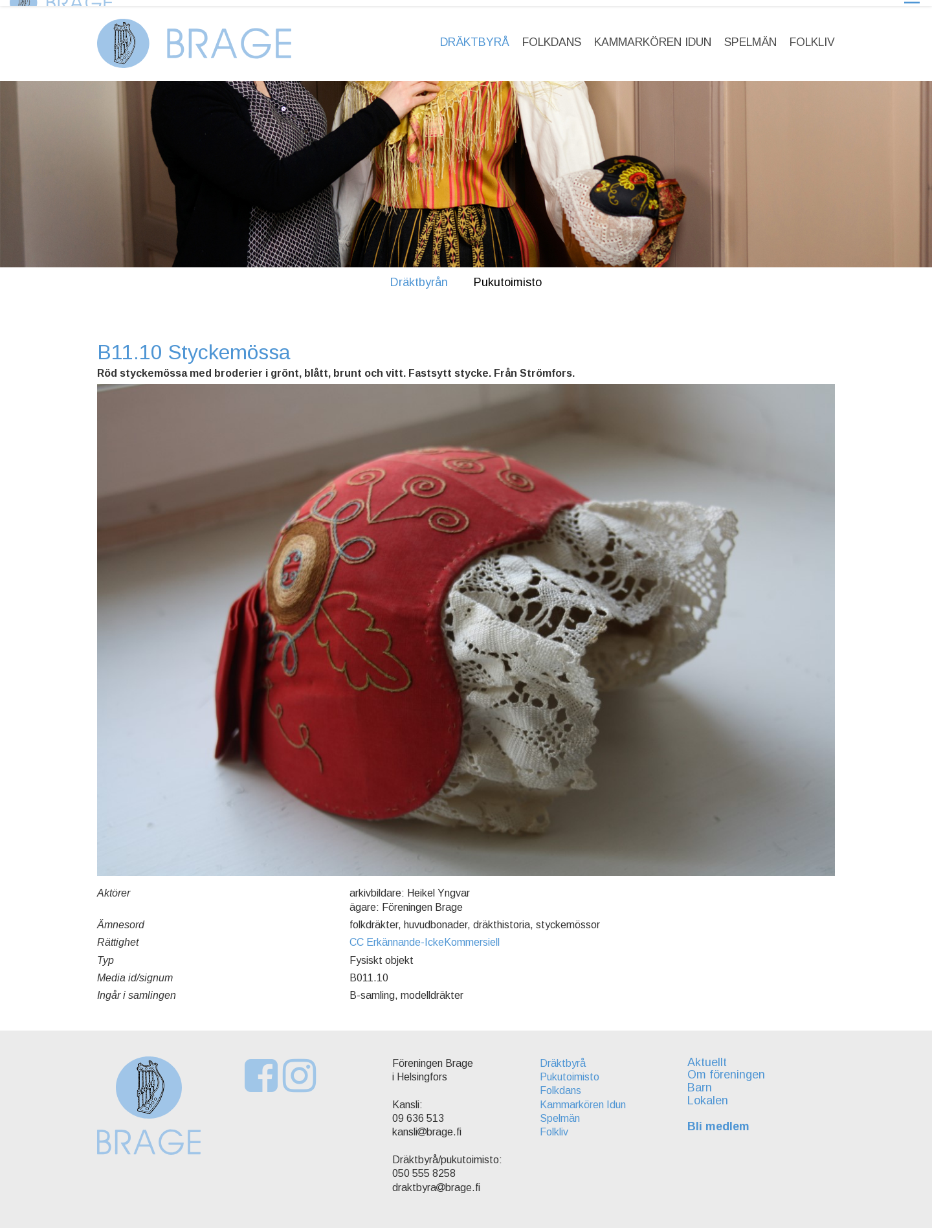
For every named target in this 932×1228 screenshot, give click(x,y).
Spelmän (750, 36)
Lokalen (711, 1094)
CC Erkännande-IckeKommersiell (425, 936)
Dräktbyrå (474, 36)
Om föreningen (730, 1069)
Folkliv (812, 36)
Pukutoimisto (508, 276)
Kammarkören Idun (652, 36)
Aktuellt (711, 1056)
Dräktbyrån (419, 276)
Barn (703, 1081)
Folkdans (551, 36)
